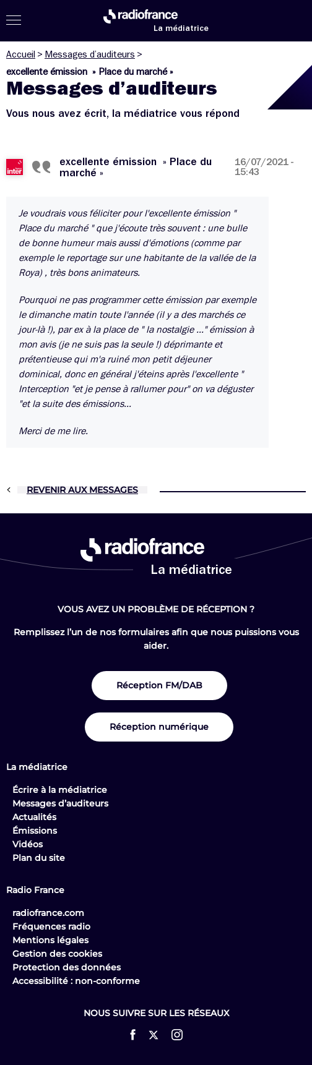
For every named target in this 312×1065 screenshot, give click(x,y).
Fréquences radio (51, 926)
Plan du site (38, 857)
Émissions (34, 830)
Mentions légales (50, 940)
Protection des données (66, 967)
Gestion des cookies (57, 953)
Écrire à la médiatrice (59, 789)
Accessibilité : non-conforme (76, 980)
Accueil (20, 54)
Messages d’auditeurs (90, 54)
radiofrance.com (48, 912)
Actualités (34, 817)
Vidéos (27, 844)
